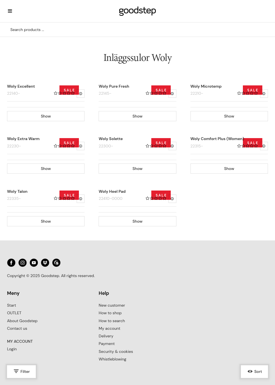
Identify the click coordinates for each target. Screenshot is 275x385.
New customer (112, 305)
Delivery (106, 335)
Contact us (17, 328)
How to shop (110, 312)
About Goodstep (22, 320)
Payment (107, 343)
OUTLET (14, 312)
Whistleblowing (112, 359)
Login (12, 348)
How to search (112, 320)
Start (11, 305)
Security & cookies (116, 351)
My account (109, 328)
